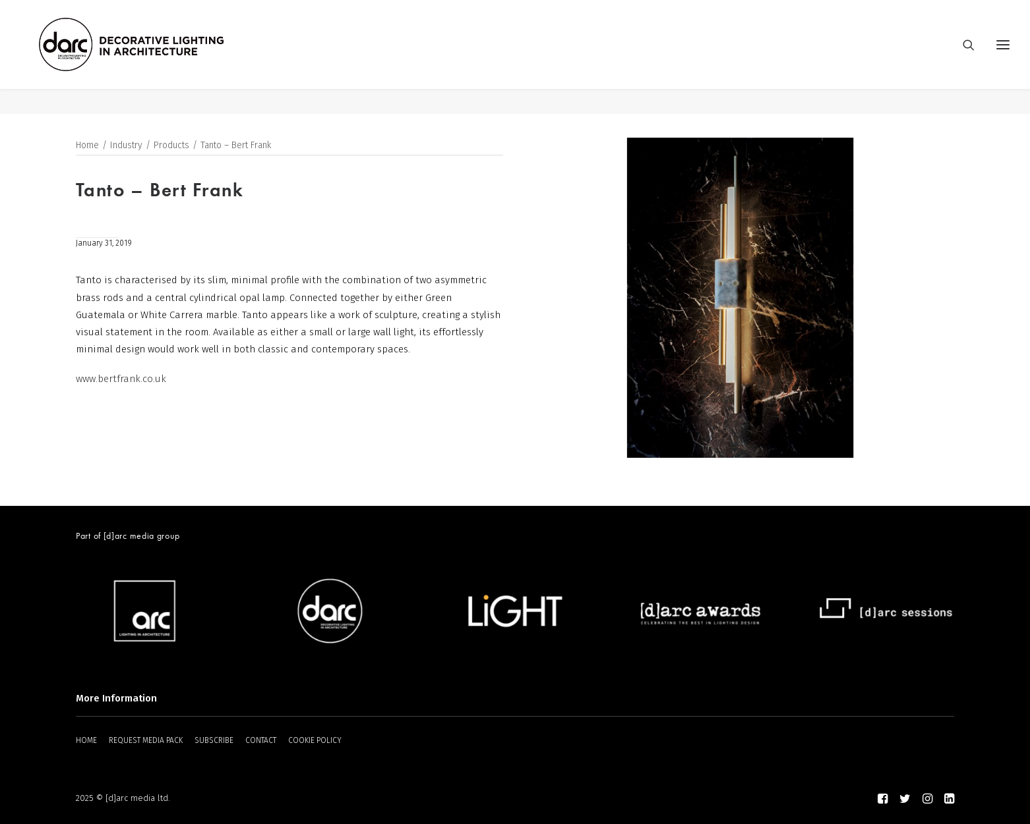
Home (87, 145)
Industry (126, 145)
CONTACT (260, 740)
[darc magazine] (156, 57)
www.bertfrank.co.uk (121, 379)
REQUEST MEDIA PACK (146, 740)
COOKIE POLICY (315, 740)
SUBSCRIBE (214, 740)
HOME (86, 740)
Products (171, 145)
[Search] (963, 57)
